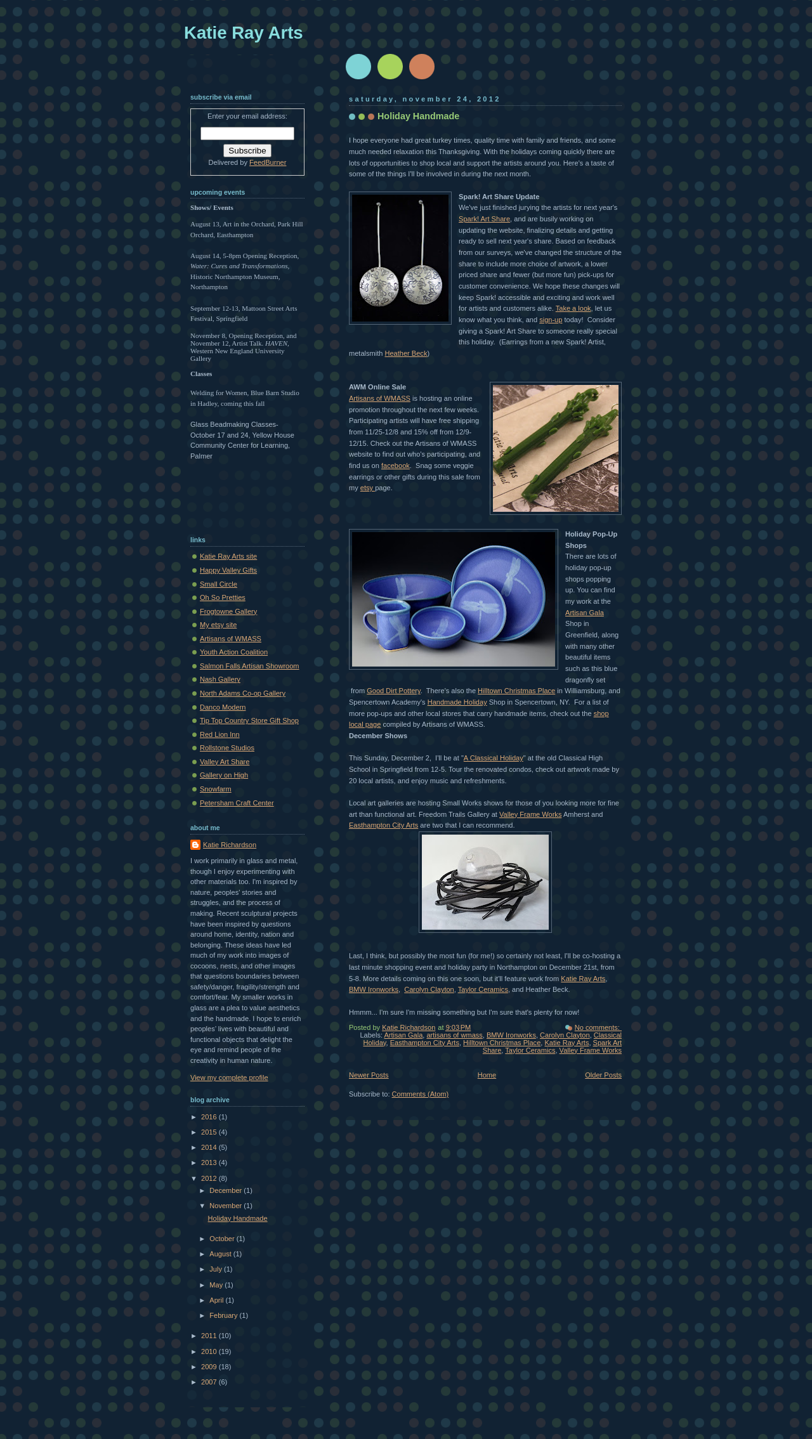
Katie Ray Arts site (228, 556)
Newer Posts (369, 1075)
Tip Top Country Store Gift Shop (249, 720)
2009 (210, 1367)
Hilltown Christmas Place (516, 690)
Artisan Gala (584, 612)
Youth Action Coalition (234, 652)
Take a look (573, 308)
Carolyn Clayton (429, 989)
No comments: (598, 1027)
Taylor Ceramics (483, 989)
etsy (367, 488)
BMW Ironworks (373, 989)
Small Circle (218, 584)
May (217, 1285)
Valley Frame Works (530, 814)
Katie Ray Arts (583, 978)
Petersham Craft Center (237, 803)
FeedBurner (267, 162)
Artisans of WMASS (379, 398)
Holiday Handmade (418, 116)
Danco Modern (223, 707)
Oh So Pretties (223, 597)
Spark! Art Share (484, 219)
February (224, 1315)
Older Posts (603, 1075)
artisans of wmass (454, 1035)
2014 (210, 1147)
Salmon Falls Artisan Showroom (249, 666)
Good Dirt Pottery (394, 690)
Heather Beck (405, 353)
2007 (210, 1382)
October (222, 1238)
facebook (395, 465)
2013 (210, 1162)
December (226, 1190)
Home (487, 1075)
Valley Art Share (224, 761)
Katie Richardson (229, 845)
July (216, 1269)
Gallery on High (224, 775)
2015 (210, 1132)
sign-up (550, 319)
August (221, 1254)
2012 (210, 1178)
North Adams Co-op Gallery (242, 693)
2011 (210, 1335)
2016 (210, 1117)
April (217, 1300)
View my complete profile (229, 1077)
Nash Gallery (220, 679)
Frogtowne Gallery (228, 611)
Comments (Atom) (420, 1094)
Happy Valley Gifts (228, 570)
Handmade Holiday (457, 702)
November (226, 1205)
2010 (210, 1351)
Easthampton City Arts (383, 825)
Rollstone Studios (227, 748)
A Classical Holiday (493, 758)
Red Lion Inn (220, 734)
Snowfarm (216, 789)
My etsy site (218, 624)
